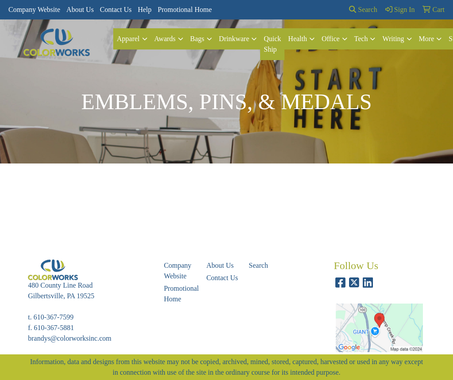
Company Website (34, 9)
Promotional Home (185, 9)
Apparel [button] (128, 38)
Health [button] (297, 38)
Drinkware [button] (234, 38)
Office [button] (331, 38)
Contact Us (116, 9)
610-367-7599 (54, 317)
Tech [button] (361, 38)
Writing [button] (393, 38)
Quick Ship (272, 44)
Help (144, 9)
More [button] (426, 38)
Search (363, 9)
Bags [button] (197, 38)
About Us (80, 9)
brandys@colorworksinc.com (69, 338)
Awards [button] (165, 38)
